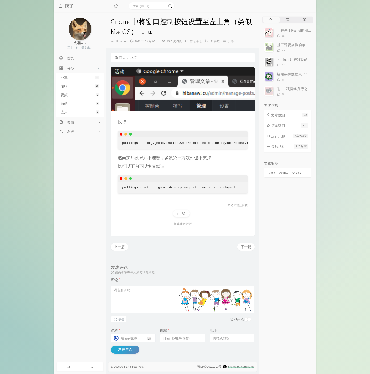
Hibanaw (121, 41)
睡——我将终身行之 (292, 89)
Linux (271, 172)
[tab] (270, 20)
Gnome (296, 172)
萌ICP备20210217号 (209, 367)
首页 (120, 57)
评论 (115, 280)
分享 (80, 77)
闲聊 (80, 86)
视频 (80, 95)
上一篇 (119, 247)
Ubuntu (283, 172)
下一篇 (246, 247)
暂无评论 (195, 41)
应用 (80, 112)
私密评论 (237, 319)
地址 (213, 330)
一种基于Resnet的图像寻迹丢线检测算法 (308, 30)
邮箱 (164, 330)
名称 (115, 330)
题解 (80, 103)
